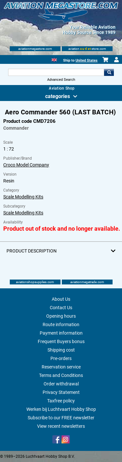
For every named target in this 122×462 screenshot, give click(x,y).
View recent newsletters (61, 426)
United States (86, 60)
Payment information (61, 333)
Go (109, 72)
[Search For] (56, 72)
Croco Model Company (26, 164)
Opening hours (61, 316)
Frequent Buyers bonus (61, 341)
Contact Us (61, 307)
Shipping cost (61, 350)
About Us (61, 299)
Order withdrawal (61, 383)
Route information (61, 324)
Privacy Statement (61, 392)
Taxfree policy (61, 400)
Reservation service (61, 366)
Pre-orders (61, 358)
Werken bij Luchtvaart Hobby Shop (61, 409)
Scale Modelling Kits (23, 196)
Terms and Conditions (61, 375)
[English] (54, 59)
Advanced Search (61, 80)
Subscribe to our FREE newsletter (61, 417)
